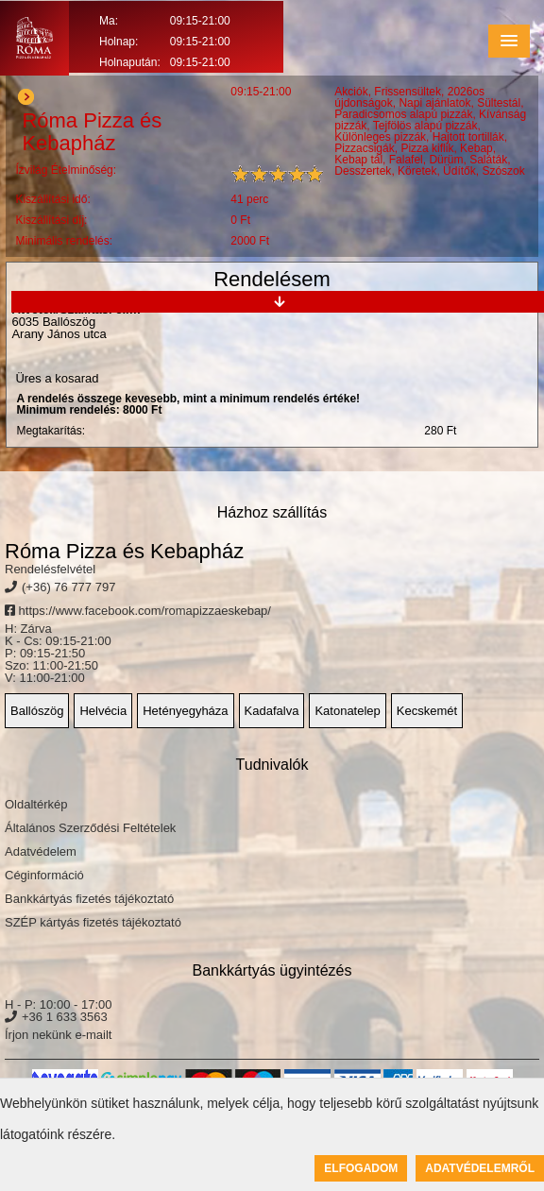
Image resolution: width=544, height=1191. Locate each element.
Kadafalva (272, 711)
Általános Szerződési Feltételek (90, 828)
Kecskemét (427, 711)
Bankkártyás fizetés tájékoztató (89, 899)
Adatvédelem (40, 851)
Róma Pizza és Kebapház (124, 551)
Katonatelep (347, 711)
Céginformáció (44, 875)
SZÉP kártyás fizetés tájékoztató (93, 922)
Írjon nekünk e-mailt (58, 1035)
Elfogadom (361, 1168)
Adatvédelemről (480, 1168)
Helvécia (103, 711)
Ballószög (36, 711)
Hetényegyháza (185, 711)
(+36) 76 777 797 (68, 587)
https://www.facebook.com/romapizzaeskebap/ (138, 611)
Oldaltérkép (36, 804)
